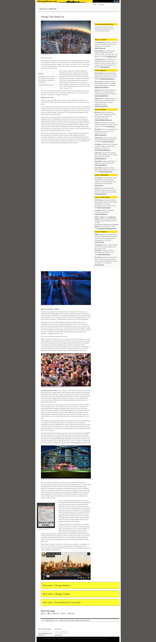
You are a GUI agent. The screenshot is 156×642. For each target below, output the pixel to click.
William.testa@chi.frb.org (101, 106)
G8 (70, 620)
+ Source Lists (42, 9)
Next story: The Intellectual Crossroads (62, 602)
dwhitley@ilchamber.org (101, 165)
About (95, 4)
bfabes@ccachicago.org (100, 135)
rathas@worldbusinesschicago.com (103, 120)
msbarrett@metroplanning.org (107, 79)
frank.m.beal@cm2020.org (101, 95)
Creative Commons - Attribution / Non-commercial (53, 638)
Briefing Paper (49, 620)
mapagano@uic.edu (111, 56)
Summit (87, 620)
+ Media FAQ (52, 9)
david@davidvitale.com (100, 158)
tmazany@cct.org (99, 185)
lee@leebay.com (111, 126)
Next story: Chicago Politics (56, 585)
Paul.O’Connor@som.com (104, 207)
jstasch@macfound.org (100, 194)
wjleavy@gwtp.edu (99, 242)
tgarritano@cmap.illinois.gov (102, 87)
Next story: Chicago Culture (56, 594)
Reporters (84, 620)
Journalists (77, 620)
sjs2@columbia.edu (105, 67)
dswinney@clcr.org (99, 265)
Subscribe (101, 4)
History (73, 620)
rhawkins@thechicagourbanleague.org (107, 228)
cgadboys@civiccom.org (108, 141)
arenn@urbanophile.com (101, 214)
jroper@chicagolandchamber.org (103, 150)
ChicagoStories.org (64, 1)
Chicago (67, 620)
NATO (80, 620)
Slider (53, 620)
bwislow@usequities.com (106, 171)
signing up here (58, 635)
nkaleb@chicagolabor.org (104, 254)
